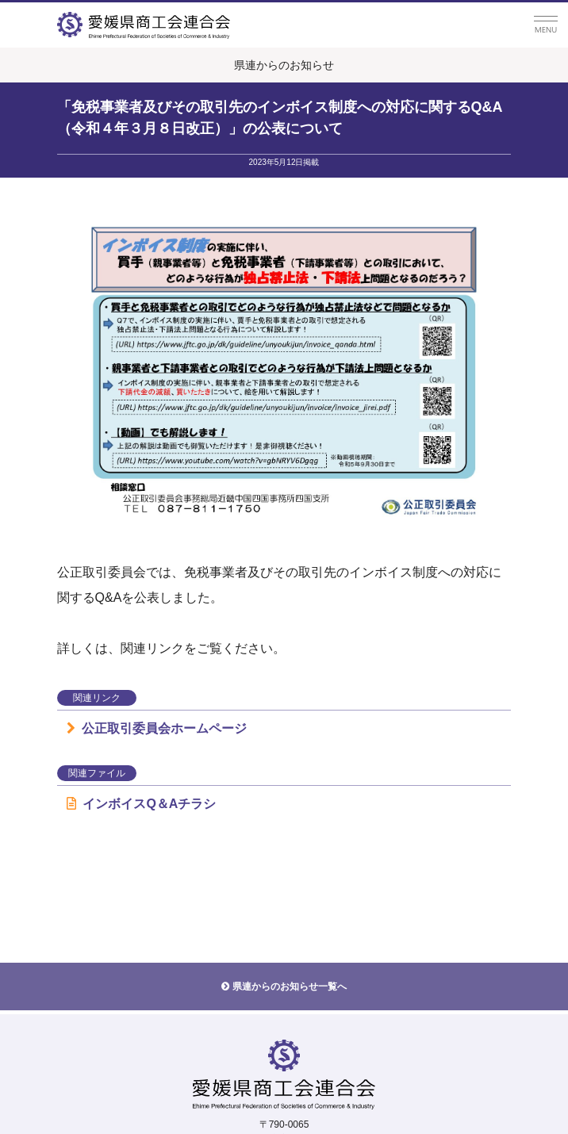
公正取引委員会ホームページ (157, 728)
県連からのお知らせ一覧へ (289, 986)
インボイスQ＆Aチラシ (141, 803)
